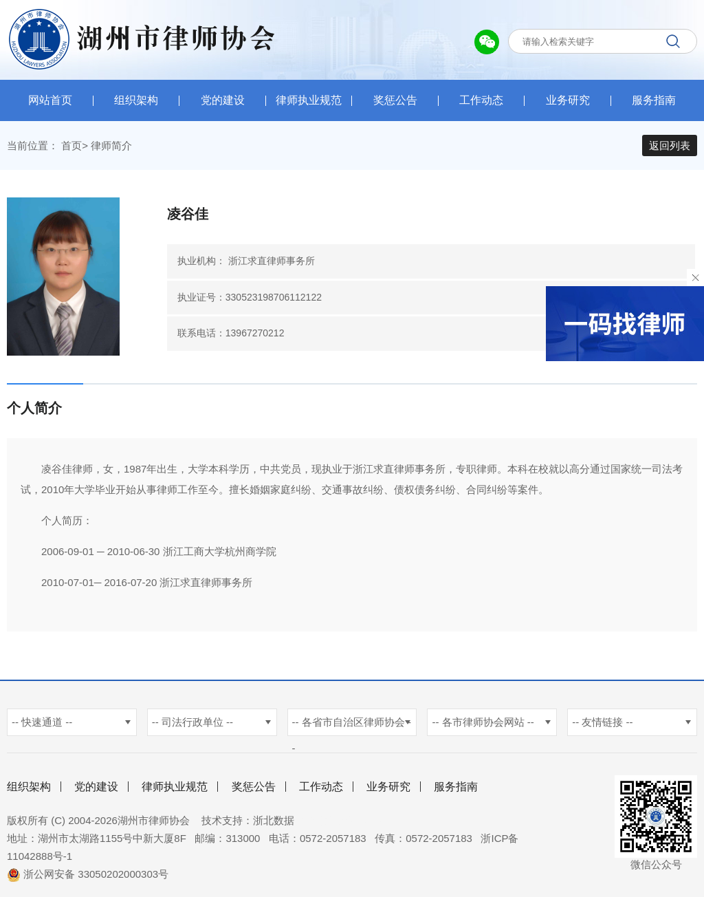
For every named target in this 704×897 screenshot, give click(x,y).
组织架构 (136, 100)
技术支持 (222, 820)
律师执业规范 (309, 100)
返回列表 (669, 145)
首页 (71, 145)
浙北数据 (273, 820)
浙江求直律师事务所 (271, 260)
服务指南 (654, 100)
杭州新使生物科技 (343, 820)
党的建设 (223, 100)
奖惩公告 (395, 100)
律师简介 (111, 145)
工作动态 (481, 100)
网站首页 (50, 100)
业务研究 (568, 100)
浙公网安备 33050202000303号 (87, 874)
